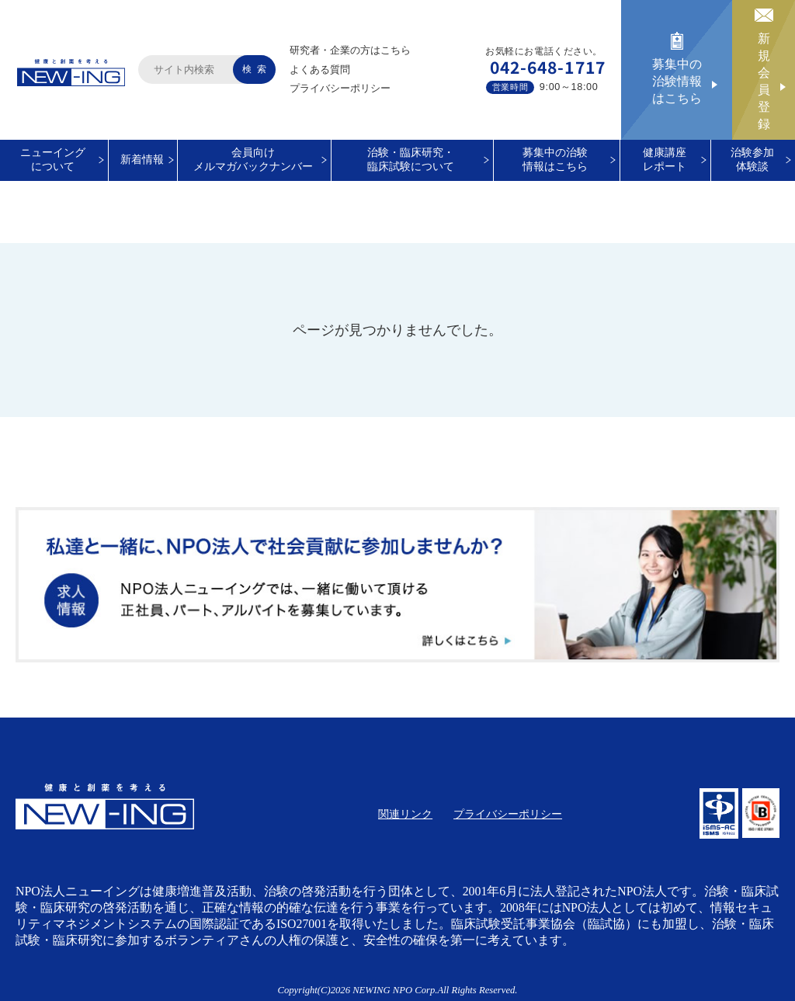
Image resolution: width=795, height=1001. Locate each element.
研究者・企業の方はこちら (350, 50)
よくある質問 (320, 69)
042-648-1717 (548, 66)
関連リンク (405, 814)
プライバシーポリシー (340, 88)
